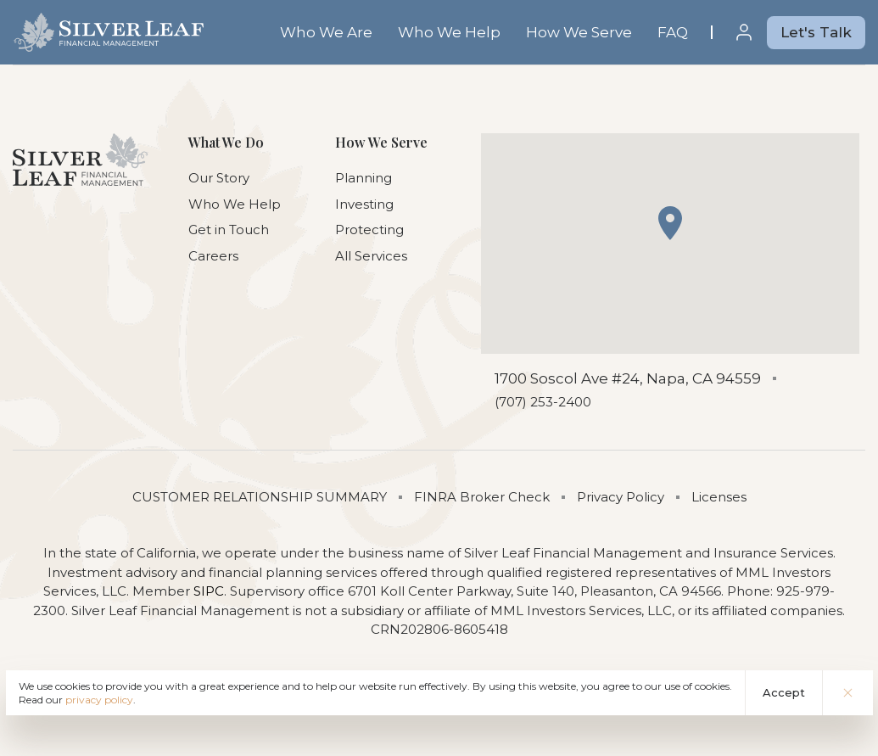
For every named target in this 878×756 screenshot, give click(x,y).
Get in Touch (228, 229)
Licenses (719, 497)
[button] (670, 223)
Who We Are (326, 32)
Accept (784, 692)
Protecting (369, 229)
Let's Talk (816, 32)
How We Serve (579, 32)
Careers (213, 256)
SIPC (208, 591)
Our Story (218, 178)
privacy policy (99, 699)
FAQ (672, 32)
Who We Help (449, 32)
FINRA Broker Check (482, 497)
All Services (371, 256)
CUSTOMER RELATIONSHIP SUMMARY (259, 497)
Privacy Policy (620, 497)
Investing (364, 204)
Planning (363, 178)
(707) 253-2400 (543, 402)
